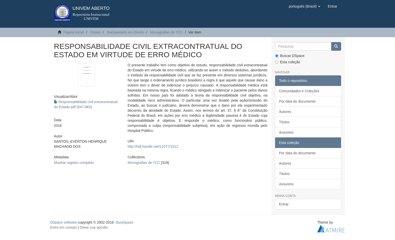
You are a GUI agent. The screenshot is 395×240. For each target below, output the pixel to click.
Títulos (284, 122)
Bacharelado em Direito (125, 32)
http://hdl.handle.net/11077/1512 (152, 146)
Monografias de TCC (166, 32)
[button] (304, 6)
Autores (285, 112)
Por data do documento (297, 101)
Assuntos (286, 132)
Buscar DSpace (290, 56)
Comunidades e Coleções (299, 91)
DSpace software (63, 222)
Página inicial (73, 32)
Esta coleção (287, 62)
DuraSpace (124, 222)
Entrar (284, 204)
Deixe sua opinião (94, 227)
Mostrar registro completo (74, 163)
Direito (95, 32)
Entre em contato (63, 227)
